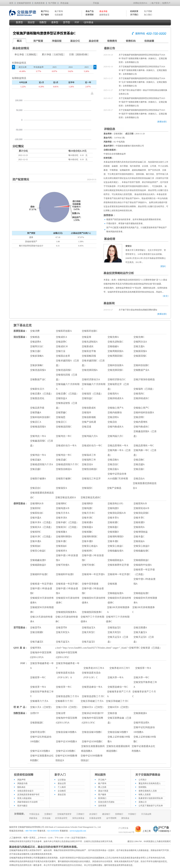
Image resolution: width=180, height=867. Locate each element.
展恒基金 (125, 818)
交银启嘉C (139, 469)
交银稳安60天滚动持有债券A (93, 600)
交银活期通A (140, 627)
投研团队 (143, 787)
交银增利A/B (36, 503)
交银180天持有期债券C (143, 609)
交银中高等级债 (90, 583)
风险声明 (21, 780)
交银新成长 (88, 346)
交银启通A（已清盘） (41, 393)
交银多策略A (37, 356)
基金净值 (103, 11)
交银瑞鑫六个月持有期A (67, 386)
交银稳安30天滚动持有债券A (42, 600)
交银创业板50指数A (66, 732)
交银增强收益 (141, 532)
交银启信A (87, 464)
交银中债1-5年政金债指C (93, 590)
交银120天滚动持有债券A (41, 619)
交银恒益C (87, 398)
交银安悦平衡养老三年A (145, 684)
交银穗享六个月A (39, 701)
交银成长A (61, 337)
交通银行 (48, 814)
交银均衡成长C (141, 426)
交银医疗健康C (64, 478)
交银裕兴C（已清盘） (67, 527)
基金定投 (62, 794)
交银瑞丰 (86, 412)
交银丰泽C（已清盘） (41, 536)
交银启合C (35, 488)
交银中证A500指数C (92, 741)
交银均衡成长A (115, 426)
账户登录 (156, 3)
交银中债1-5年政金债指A (67, 590)
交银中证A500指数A (66, 741)
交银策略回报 (89, 356)
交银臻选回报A (38, 426)
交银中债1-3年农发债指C (93, 557)
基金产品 (90, 11)
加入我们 (148, 14)
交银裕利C (35, 532)
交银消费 (35, 331)
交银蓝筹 (86, 337)
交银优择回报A (90, 370)
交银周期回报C (115, 356)
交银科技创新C (141, 365)
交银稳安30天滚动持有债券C (67, 600)
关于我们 (134, 14)
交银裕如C (35, 546)
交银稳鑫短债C (141, 550)
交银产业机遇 (89, 422)
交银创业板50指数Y (118, 732)
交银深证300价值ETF (93, 713)
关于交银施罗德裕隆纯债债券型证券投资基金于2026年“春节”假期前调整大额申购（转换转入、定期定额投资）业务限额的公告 (143, 70)
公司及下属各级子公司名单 (151, 805)
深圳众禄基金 (78, 818)
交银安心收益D (141, 546)
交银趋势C (61, 341)
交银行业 (60, 351)
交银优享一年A (38, 687)
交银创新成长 (89, 408)
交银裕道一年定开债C (67, 583)
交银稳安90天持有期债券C (42, 609)
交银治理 (60, 713)
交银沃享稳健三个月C (117, 701)
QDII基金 (88, 22)
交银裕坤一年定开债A (93, 574)
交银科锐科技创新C (40, 417)
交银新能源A (140, 713)
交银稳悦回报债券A (66, 612)
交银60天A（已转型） (93, 707)
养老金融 (64, 3)
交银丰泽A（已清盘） (41, 522)
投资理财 (90, 14)
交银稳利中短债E (65, 574)
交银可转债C (88, 565)
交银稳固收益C (141, 560)
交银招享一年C (38, 677)
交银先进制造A (90, 341)
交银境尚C (139, 393)
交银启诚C (61, 459)
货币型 (66, 22)
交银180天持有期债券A (118, 609)
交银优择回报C (115, 370)
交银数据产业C (38, 379)
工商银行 (80, 814)
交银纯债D (113, 508)
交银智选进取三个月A (67, 696)
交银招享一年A (143, 668)
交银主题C (35, 351)
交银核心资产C (141, 408)
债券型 (54, 22)
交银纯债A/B (62, 508)
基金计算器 (103, 791)
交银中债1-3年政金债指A (145, 581)
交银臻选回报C (64, 426)
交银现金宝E (114, 627)
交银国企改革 (63, 356)
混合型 (31, 22)
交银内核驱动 (115, 412)
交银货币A (35, 627)
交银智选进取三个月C (93, 696)
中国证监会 (34, 814)
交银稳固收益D (38, 565)
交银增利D (87, 503)
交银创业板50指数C (92, 732)
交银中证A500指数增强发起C (91, 758)
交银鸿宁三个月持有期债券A (92, 619)
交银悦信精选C (89, 469)
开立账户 (102, 780)
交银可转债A (62, 565)
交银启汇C (61, 422)
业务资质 (102, 805)
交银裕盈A (87, 527)
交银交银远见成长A (65, 497)
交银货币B (61, 627)
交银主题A (139, 346)
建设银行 (106, 814)
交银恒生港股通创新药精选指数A (93, 748)
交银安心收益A (90, 546)
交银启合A (139, 478)
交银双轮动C (36, 513)
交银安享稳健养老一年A (42, 665)
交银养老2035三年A (94, 668)
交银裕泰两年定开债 (118, 565)
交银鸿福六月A (90, 436)
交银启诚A (35, 459)
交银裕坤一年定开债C (119, 574)
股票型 (19, 22)
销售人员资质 (145, 794)
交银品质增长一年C (144, 445)
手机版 (96, 3)
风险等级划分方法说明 (27, 802)
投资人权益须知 (24, 798)
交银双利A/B (140, 503)
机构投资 (134, 11)
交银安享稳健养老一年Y (67, 665)
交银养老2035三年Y (119, 668)
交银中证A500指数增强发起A (66, 758)
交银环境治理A (141, 722)
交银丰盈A (35, 517)
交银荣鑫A (35, 412)
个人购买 (62, 787)
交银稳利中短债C (39, 574)
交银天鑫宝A (140, 632)
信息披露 (59, 14)
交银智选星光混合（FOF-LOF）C (91, 675)
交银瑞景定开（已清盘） (118, 386)
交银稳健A (113, 346)
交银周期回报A (115, 351)
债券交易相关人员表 (148, 791)
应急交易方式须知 (106, 802)
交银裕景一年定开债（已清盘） (144, 572)
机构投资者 (40, 3)
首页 (11, 3)
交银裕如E (61, 546)
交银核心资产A (115, 408)
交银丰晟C (61, 541)
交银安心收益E (38, 550)
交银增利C (61, 503)
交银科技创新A (115, 365)
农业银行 (93, 814)
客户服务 (102, 794)
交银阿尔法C (36, 346)
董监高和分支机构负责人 (150, 783)
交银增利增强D (115, 536)
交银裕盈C (113, 527)
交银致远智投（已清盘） (66, 405)
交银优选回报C (64, 370)
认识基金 (62, 780)
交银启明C (139, 417)
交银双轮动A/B (141, 508)
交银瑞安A (61, 488)
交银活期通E (36, 632)
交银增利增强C (89, 536)
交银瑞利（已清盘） (144, 389)
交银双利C (35, 508)
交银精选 (35, 337)
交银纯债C (87, 508)
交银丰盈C (139, 536)
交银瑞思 (60, 417)
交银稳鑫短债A (115, 550)
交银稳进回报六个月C (67, 464)
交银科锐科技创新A (144, 412)
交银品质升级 (37, 408)
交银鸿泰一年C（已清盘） (145, 452)
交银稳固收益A (115, 560)
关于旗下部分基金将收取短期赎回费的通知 (138, 310)
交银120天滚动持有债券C (66, 619)
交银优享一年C (64, 687)
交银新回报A (140, 351)
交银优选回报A (38, 370)
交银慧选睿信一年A (92, 687)
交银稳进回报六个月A (41, 464)
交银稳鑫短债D (38, 560)
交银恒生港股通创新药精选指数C (118, 748)
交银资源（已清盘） (151, 648)
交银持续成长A (115, 398)
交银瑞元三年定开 (91, 478)
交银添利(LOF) (115, 503)
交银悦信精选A (64, 469)
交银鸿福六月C (115, 436)
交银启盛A (139, 464)
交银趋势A (35, 341)
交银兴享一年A (115, 677)
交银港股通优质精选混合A (144, 485)
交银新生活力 (37, 389)
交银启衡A (113, 459)
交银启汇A (35, 422)
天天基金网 (146, 814)
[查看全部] (162, 122)
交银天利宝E (114, 632)
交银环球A (35, 648)
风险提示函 (22, 783)
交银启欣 (112, 422)
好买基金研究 (61, 818)
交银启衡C (139, 459)
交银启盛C (35, 469)
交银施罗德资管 (24, 3)
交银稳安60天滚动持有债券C (119, 600)
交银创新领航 (89, 417)
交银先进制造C (115, 341)
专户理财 (52, 3)
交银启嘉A (113, 469)
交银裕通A (87, 522)
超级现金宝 (104, 14)
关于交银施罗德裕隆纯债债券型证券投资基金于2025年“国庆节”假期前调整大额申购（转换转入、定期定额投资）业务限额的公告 (143, 102)
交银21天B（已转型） (67, 707)
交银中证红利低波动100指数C (40, 739)
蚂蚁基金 (33, 818)
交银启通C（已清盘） (67, 393)
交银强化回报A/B (117, 513)
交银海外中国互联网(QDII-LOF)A (40, 655)
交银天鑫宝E (36, 641)
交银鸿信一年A (38, 455)
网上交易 (102, 787)
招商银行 (119, 814)
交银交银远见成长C (91, 497)
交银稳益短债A (115, 593)
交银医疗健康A (38, 478)
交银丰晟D (87, 541)
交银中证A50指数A (40, 751)
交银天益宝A (62, 641)
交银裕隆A (61, 532)
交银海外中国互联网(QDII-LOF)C (66, 655)
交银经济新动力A (91, 379)
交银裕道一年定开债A (41, 583)
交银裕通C (113, 522)
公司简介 (143, 780)
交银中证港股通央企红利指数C (42, 758)
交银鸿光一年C (64, 436)
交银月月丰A (62, 513)
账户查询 (59, 11)
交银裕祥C (87, 550)
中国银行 (132, 814)
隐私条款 (21, 787)
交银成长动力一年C (92, 445)
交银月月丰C (88, 513)
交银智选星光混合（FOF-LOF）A (65, 675)
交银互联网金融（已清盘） (119, 720)
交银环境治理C (38, 732)
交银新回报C (140, 356)
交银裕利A (139, 527)
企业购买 (62, 791)
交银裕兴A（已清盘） (41, 527)
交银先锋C (139, 337)
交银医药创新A (64, 331)
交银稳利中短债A (143, 565)
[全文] (165, 296)
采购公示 (143, 802)
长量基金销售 (95, 818)
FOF (77, 22)
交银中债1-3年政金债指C (41, 590)
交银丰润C (87, 517)
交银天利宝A (62, 632)
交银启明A (113, 417)
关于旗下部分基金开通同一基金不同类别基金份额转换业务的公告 (143, 92)
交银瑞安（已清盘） (92, 393)
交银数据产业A (141, 370)
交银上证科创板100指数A (119, 739)
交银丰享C (139, 517)
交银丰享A (113, 517)
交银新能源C (36, 722)
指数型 (42, 22)
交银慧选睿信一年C (118, 687)
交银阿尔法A (140, 341)
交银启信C (113, 464)
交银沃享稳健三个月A (92, 701)
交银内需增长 (141, 422)
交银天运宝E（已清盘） (144, 639)
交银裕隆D (113, 532)
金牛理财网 (111, 818)
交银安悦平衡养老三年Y (42, 694)
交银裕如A (139, 541)
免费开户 (166, 3)
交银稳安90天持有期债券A (145, 600)
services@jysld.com (78, 831)
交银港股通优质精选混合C (42, 495)
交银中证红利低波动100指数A (144, 729)
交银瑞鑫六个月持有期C (93, 386)
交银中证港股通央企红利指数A (143, 748)
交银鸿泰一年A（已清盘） (119, 452)
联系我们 (102, 798)
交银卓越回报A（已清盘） (67, 363)
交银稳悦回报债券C (92, 612)
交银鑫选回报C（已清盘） (41, 443)
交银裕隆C (87, 532)
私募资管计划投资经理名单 (151, 798)
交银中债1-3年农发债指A (67, 557)
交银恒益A (61, 398)
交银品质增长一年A (118, 445)
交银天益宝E (88, 641)
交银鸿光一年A (38, 436)
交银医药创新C (89, 331)
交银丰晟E (113, 541)
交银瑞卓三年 (89, 455)
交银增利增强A (64, 536)
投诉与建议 (22, 805)
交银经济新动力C (117, 379)
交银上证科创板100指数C (145, 739)
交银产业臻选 (114, 488)
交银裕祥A (61, 550)
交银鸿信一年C (64, 455)
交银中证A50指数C (66, 751)
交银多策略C (36, 365)
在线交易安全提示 (25, 791)
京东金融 (46, 818)
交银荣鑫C (61, 412)
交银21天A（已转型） (41, 707)
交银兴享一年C (141, 677)
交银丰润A (61, 517)
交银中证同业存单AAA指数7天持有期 (118, 476)
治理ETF (34, 713)
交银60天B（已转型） (119, 707)
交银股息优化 (37, 398)
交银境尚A (113, 393)
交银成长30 (62, 346)
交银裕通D (139, 522)
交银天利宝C (88, 632)
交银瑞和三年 (89, 459)
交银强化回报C (141, 513)
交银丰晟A (35, 541)
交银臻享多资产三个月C (144, 694)
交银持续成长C (141, 398)
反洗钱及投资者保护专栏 (28, 794)
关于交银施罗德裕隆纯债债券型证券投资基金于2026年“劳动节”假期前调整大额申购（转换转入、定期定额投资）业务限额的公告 (143, 58)
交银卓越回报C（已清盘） (93, 363)
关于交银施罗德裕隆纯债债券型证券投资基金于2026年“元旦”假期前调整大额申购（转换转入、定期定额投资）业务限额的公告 (143, 82)
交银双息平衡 (89, 351)
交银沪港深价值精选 (144, 379)
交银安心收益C (115, 546)
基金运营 (62, 783)
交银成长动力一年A (66, 445)
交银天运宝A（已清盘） (118, 639)
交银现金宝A (88, 627)
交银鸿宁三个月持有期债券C (117, 619)
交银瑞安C (87, 488)
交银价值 (112, 713)
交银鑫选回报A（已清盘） (145, 433)
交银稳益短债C (141, 593)
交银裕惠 (112, 583)
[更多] (163, 266)
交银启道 (86, 426)
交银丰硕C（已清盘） (67, 522)
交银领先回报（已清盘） (66, 377)
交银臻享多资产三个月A (119, 694)
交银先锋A (113, 337)
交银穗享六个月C (64, 701)
